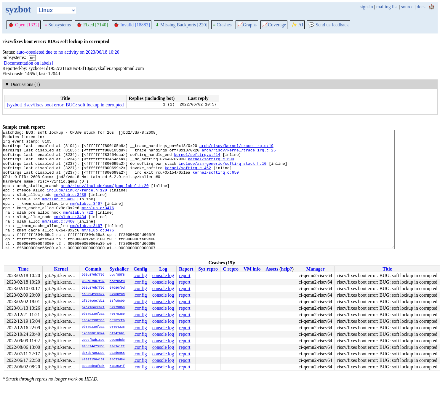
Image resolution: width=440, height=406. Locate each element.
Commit (93, 268)
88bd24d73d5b (93, 347)
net (32, 57)
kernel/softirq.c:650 (216, 181)
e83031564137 (93, 360)
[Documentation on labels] (27, 62)
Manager (315, 268)
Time (23, 268)
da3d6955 (117, 353)
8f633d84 (117, 360)
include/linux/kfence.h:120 (77, 202)
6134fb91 (117, 334)
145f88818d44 (93, 334)
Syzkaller (119, 268)
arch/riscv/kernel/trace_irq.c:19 (236, 149)
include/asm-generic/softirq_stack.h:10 (222, 170)
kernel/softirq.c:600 (211, 165)
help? (286, 268)
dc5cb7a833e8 (93, 353)
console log (163, 275)
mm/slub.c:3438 (70, 207)
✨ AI (297, 24)
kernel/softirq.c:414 (197, 159)
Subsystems (57, 24)
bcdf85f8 (117, 275)
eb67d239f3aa (93, 314)
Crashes (222, 24)
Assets (271, 268)
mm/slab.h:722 (78, 229)
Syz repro (208, 268)
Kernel (61, 268)
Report (186, 268)
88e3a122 (117, 347)
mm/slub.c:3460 (58, 213)
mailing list (387, 6)
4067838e (117, 314)
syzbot (18, 9)
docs (421, 6)
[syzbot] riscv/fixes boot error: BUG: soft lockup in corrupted (65, 104)
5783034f (117, 366)
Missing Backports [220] (181, 24)
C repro (231, 268)
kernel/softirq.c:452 (188, 175)
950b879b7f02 (93, 275)
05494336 (117, 327)
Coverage (274, 24)
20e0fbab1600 (93, 340)
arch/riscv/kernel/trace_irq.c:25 (239, 154)
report (184, 275)
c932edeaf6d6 (93, 366)
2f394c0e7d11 (93, 301)
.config (140, 275)
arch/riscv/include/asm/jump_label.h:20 (104, 197)
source (407, 6)
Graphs (247, 24)
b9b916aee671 (93, 308)
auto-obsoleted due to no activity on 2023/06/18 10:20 (68, 52)
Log (163, 268)
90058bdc (117, 340)
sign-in (366, 6)
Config (140, 268)
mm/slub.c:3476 (97, 223)
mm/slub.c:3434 (70, 234)
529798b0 (117, 308)
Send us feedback (328, 24)
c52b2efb (117, 321)
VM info (252, 268)
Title (387, 268)
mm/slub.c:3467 (86, 218)
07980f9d (117, 288)
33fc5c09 (117, 301)
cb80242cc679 (93, 294)
